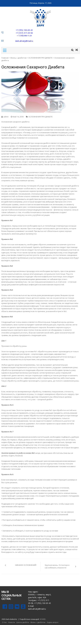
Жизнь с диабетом (18, 58)
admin (6, 116)
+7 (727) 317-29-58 (24, 33)
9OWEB (42, 619)
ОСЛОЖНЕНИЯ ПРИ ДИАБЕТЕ (40, 58)
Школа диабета (22, 622)
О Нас (4, 622)
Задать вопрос (53, 622)
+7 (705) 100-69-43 (24, 30)
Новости (11, 622)
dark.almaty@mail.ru (24, 41)
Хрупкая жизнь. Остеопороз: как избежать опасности (57, 566)
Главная (4, 58)
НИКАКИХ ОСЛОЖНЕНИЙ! (25, 565)
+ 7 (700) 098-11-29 (24, 35)
